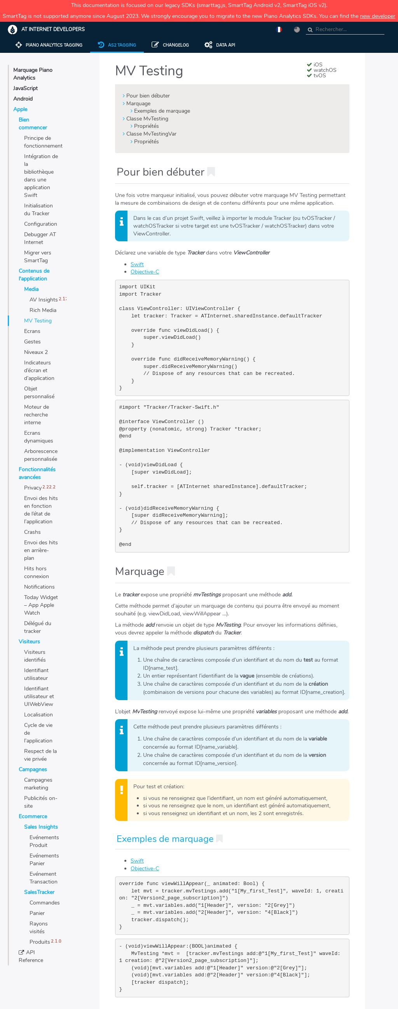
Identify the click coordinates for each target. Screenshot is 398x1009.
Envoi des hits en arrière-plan (41, 550)
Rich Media (43, 310)
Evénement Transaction (44, 877)
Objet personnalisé (39, 392)
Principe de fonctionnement (41, 142)
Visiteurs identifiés (35, 656)
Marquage (138, 103)
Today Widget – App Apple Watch (41, 605)
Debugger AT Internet (40, 238)
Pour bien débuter (148, 95)
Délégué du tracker (37, 627)
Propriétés (146, 126)
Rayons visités (39, 927)
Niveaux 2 (36, 352)
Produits (40, 942)
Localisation (38, 714)
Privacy (33, 487)
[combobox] (345, 30)
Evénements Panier (44, 859)
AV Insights (44, 299)
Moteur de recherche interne (36, 414)
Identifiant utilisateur (36, 674)
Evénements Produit (44, 841)
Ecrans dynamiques (38, 436)
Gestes (32, 341)
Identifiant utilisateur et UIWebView (39, 696)
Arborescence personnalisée (41, 455)
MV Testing (38, 320)
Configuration (40, 224)
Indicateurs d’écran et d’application (39, 370)
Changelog (170, 45)
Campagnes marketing (38, 783)
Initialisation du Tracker (38, 209)
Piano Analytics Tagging (49, 45)
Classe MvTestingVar (151, 134)
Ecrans (32, 331)
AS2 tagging (117, 45)
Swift (137, 264)
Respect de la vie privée (40, 755)
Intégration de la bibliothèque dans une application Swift (41, 176)
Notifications (39, 587)
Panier (37, 913)
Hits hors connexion (36, 572)
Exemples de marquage (162, 111)
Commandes (44, 902)
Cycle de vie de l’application (38, 732)
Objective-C (145, 271)
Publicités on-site (41, 802)
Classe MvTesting (147, 118)
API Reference (31, 956)
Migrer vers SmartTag (37, 256)
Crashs (32, 532)
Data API (219, 45)
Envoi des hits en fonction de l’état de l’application (41, 510)
